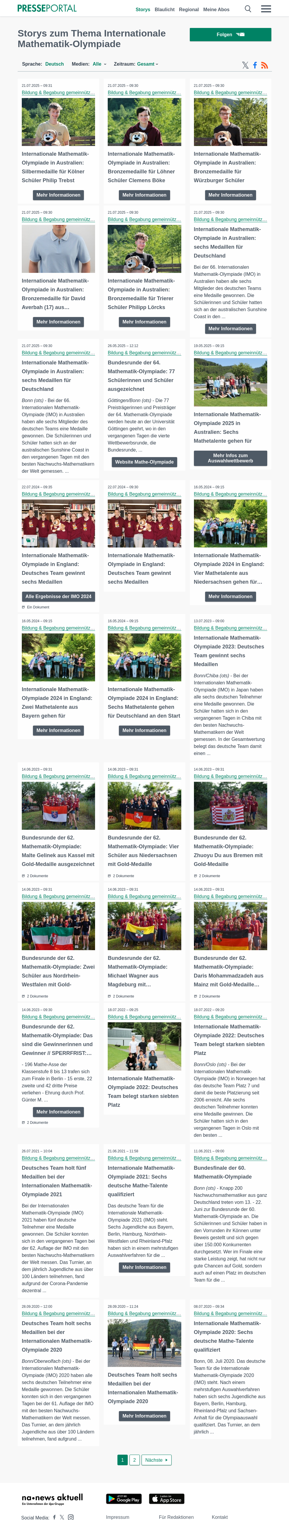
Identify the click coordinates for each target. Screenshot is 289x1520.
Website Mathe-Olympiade (144, 461)
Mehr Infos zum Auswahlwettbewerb (230, 457)
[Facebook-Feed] (255, 65)
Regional (189, 9)
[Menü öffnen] (266, 9)
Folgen (230, 35)
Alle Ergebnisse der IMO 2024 (58, 599)
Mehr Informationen (58, 194)
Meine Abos (216, 9)
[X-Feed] (245, 65)
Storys (143, 9)
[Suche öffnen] (248, 9)
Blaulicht (165, 9)
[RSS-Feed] (264, 65)
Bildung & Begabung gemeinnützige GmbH (67, 92)
